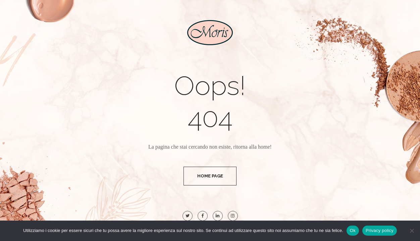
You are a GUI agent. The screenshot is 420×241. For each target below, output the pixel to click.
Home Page (210, 175)
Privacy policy (379, 230)
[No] (411, 230)
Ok (353, 230)
